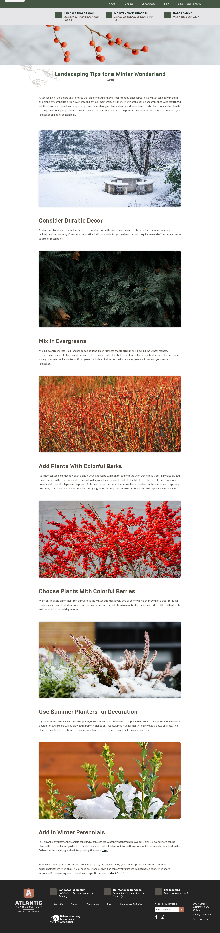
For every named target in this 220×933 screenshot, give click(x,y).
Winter (110, 79)
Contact (129, 3)
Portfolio (111, 3)
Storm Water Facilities (189, 3)
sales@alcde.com (202, 914)
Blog (166, 3)
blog (105, 850)
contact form (115, 873)
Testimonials (148, 3)
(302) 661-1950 (201, 919)
